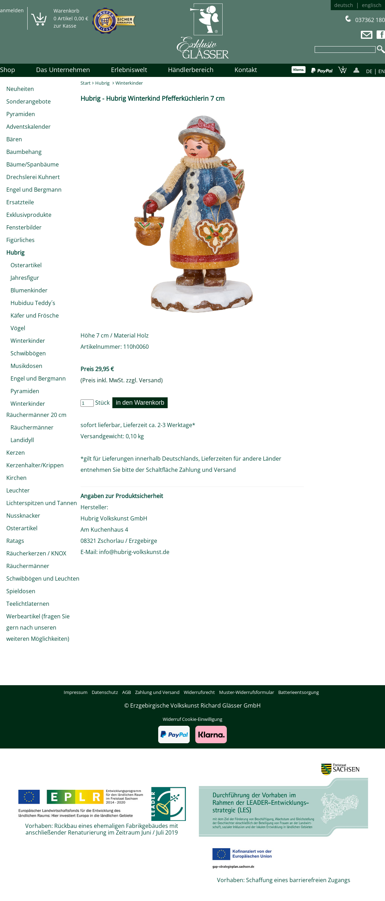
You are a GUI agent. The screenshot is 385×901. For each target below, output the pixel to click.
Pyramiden (20, 114)
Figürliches (20, 240)
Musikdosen (24, 366)
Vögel (15, 328)
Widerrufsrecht (199, 692)
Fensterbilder (24, 227)
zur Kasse (65, 25)
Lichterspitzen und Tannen (41, 503)
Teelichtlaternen (27, 604)
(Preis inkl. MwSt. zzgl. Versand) (121, 380)
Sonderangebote (28, 101)
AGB (126, 692)
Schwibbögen (26, 353)
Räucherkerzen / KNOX (36, 553)
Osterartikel (24, 265)
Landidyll (20, 440)
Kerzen (15, 452)
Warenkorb (66, 10)
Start (85, 83)
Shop (7, 69)
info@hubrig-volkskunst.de (134, 552)
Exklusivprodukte (28, 215)
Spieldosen (20, 591)
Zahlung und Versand (207, 470)
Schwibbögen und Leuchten (42, 578)
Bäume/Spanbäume (32, 164)
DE (369, 71)
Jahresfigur (22, 278)
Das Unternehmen (63, 69)
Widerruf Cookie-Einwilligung (192, 719)
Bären (14, 139)
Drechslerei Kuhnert (33, 177)
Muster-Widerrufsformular (246, 692)
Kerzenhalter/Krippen (35, 465)
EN (381, 71)
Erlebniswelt (129, 69)
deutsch (343, 5)
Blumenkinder (27, 290)
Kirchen (16, 478)
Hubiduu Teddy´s (30, 303)
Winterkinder (25, 341)
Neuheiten (20, 89)
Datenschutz (105, 692)
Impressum (76, 692)
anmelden (12, 10)
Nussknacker (23, 515)
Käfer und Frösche (32, 315)
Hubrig (15, 252)
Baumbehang (24, 152)
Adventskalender (28, 126)
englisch (372, 5)
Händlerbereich (191, 69)
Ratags (15, 541)
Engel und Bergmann (34, 189)
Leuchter (18, 490)
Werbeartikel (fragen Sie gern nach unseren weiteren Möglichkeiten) (38, 627)
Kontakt (245, 69)
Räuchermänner (30, 427)
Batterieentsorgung (298, 692)
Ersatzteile (20, 202)
